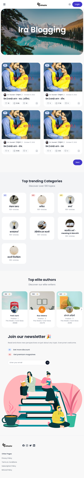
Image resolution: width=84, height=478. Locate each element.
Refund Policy (7, 470)
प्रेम (5, 65)
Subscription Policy (9, 466)
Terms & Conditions (9, 462)
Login (77, 4)
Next (78, 162)
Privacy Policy (7, 458)
